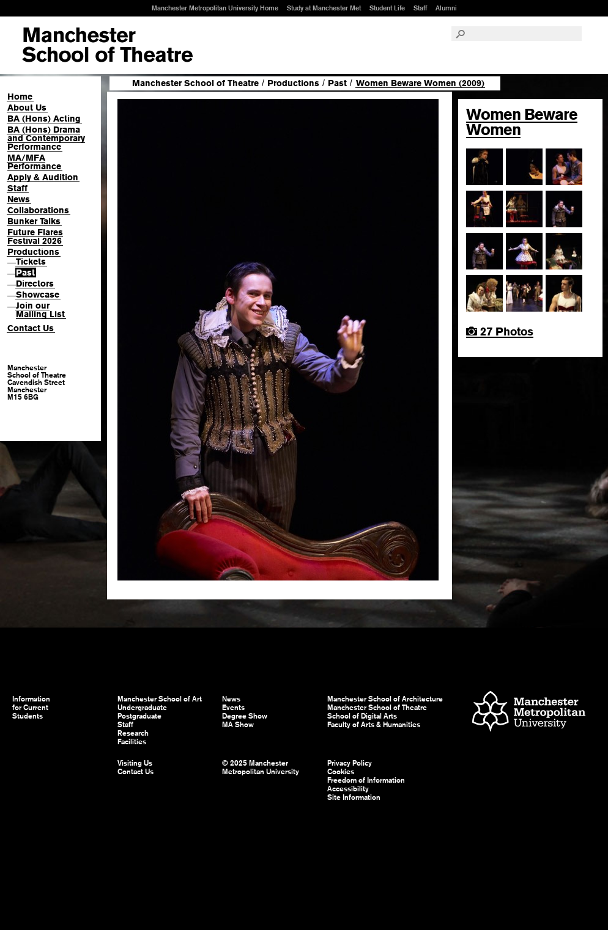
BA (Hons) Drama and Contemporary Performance (46, 138)
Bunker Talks (34, 221)
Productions (33, 252)
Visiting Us (134, 763)
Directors (35, 283)
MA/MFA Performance (34, 162)
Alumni (446, 8)
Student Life (387, 8)
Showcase (37, 294)
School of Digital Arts (362, 716)
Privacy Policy (349, 763)
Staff (420, 8)
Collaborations (38, 210)
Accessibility (348, 789)
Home (19, 96)
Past (25, 272)
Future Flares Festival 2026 (35, 236)
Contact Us (30, 328)
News (18, 199)
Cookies (340, 771)
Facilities (131, 742)
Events (233, 707)
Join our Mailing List (40, 310)
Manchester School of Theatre (195, 83)
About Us (26, 107)
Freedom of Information (366, 780)
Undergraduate (142, 707)
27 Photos (499, 331)
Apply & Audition (42, 177)
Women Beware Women (521, 122)
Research (133, 733)
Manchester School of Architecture (385, 699)
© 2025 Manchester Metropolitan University (260, 767)
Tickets (31, 261)
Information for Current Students (31, 707)
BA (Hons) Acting (44, 118)
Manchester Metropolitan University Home (215, 8)
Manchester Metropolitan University (528, 712)
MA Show (238, 724)
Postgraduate (139, 716)
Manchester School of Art (107, 45)
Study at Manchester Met (324, 8)
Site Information (353, 797)
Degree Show (244, 716)
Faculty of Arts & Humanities (373, 724)
